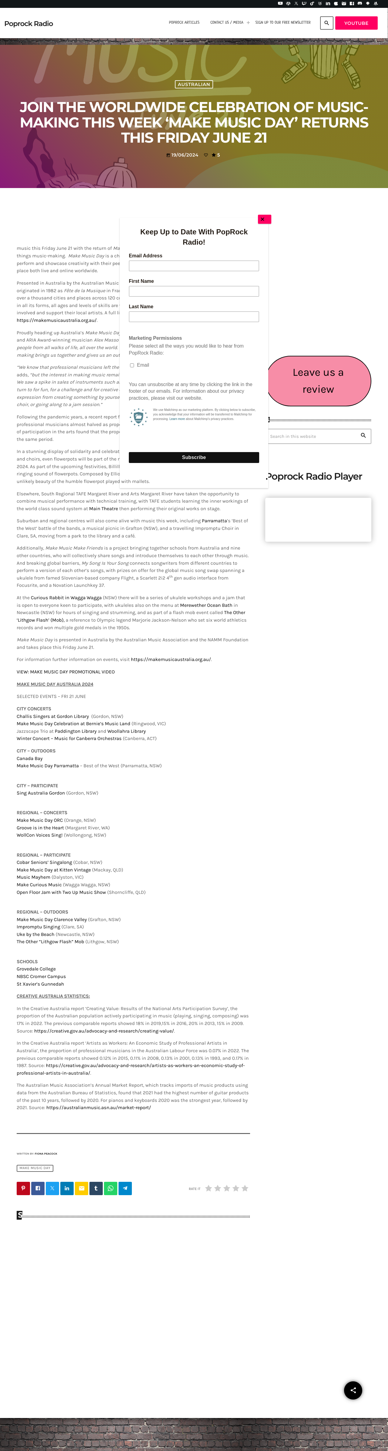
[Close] (264, 219)
